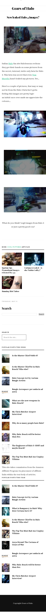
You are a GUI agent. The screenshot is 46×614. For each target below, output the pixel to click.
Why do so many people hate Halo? (28, 423)
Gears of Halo (23, 8)
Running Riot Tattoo (12, 284)
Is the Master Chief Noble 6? (25, 355)
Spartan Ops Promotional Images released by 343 (12, 263)
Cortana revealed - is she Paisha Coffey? (34, 262)
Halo (10, 63)
